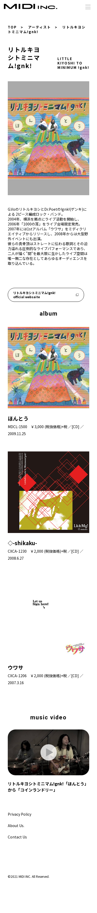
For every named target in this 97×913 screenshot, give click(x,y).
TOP (12, 27)
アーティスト (39, 27)
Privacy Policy (19, 814)
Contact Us (17, 836)
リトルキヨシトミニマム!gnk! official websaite (46, 294)
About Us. (16, 825)
